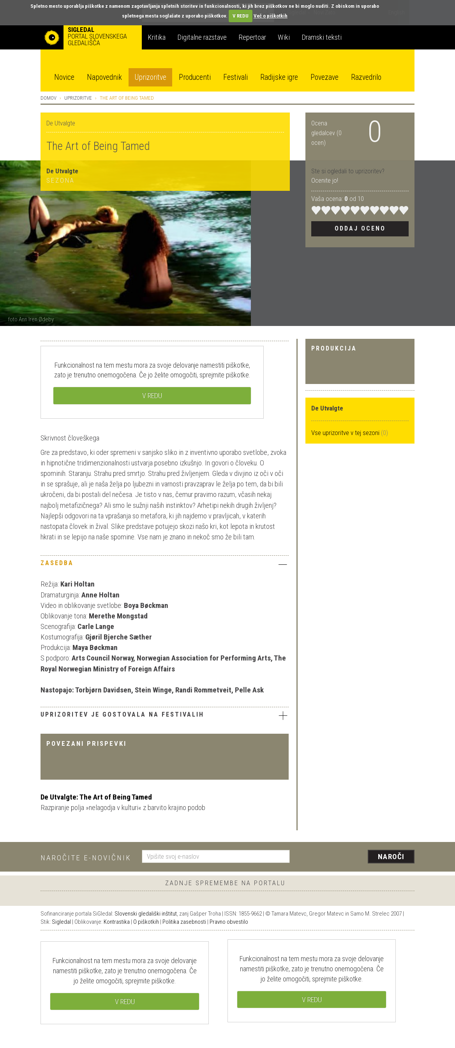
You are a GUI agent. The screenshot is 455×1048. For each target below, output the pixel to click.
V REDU (241, 16)
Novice (64, 77)
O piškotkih (146, 921)
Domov (48, 98)
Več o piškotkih (270, 16)
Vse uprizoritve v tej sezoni (346, 433)
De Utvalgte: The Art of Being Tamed (96, 797)
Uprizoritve (150, 77)
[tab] (165, 565)
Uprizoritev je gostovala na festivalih (165, 715)
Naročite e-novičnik (86, 857)
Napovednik (104, 77)
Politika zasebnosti (184, 921)
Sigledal (61, 921)
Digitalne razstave (202, 37)
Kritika (157, 37)
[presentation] (357, 857)
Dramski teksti (322, 37)
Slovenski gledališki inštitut (146, 913)
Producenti (195, 77)
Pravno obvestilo (229, 921)
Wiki (284, 37)
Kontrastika (117, 921)
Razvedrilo (366, 77)
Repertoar (252, 37)
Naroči (391, 856)
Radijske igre (279, 77)
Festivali (235, 77)
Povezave (324, 77)
